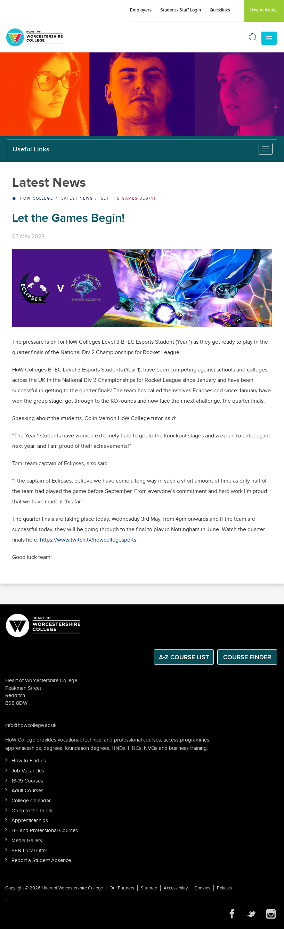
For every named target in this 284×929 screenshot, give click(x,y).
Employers (141, 10)
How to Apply (263, 10)
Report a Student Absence (41, 860)
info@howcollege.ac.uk (31, 725)
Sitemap (149, 888)
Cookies (202, 888)
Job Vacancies (27, 771)
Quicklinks (220, 10)
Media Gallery (26, 841)
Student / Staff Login (180, 10)
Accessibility (176, 888)
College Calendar (31, 801)
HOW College (36, 198)
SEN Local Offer (29, 851)
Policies (224, 888)
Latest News (77, 198)
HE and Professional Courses (44, 831)
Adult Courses (27, 791)
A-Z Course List (184, 657)
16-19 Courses (27, 781)
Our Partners (121, 888)
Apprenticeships (29, 820)
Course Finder (247, 657)
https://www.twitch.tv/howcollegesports (88, 540)
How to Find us (28, 761)
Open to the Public (32, 811)
